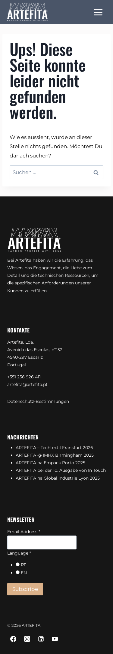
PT (23, 565)
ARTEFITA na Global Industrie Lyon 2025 (58, 478)
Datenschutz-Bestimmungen (38, 401)
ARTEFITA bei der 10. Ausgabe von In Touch (61, 470)
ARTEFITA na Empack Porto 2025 (50, 462)
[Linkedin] (41, 639)
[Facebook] (13, 639)
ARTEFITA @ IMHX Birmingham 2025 (55, 455)
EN (24, 572)
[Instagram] (27, 639)
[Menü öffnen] (98, 12)
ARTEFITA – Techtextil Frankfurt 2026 (54, 447)
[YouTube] (55, 639)
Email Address (23, 531)
